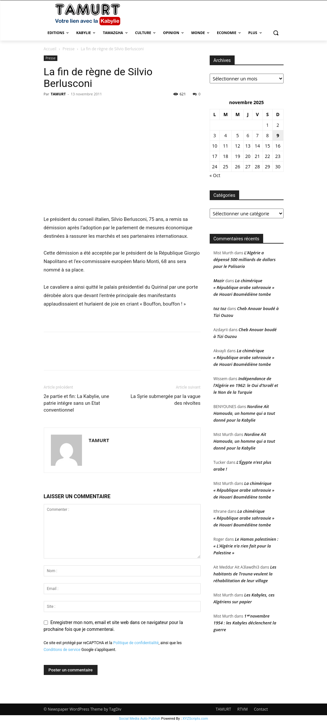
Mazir (219, 280)
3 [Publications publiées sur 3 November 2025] (214, 135)
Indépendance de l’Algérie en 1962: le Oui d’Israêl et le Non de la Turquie (246, 385)
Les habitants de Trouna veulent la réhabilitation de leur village (245, 574)
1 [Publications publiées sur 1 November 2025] (267, 125)
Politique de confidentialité (135, 643)
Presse (69, 49)
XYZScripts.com (195, 718)
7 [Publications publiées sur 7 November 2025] (257, 135)
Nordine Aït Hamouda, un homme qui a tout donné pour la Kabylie (244, 413)
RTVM (242, 709)
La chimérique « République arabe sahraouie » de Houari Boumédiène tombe (244, 287)
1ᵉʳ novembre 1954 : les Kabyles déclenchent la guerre (245, 622)
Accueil (50, 49)
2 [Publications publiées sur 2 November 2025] (277, 125)
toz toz (220, 308)
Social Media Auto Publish (139, 718)
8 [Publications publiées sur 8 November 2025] (267, 135)
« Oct (215, 175)
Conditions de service (62, 649)
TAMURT (58, 93)
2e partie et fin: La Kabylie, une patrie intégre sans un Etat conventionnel (76, 403)
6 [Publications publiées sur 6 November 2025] (248, 135)
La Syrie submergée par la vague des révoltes (166, 399)
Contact (261, 709)
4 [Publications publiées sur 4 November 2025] (225, 135)
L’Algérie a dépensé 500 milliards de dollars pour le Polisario (245, 259)
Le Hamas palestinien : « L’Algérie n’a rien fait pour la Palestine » (246, 546)
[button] (276, 33)
